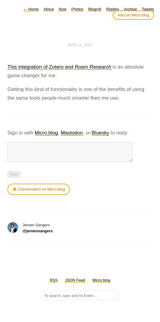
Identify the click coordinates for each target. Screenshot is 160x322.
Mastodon (72, 133)
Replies (112, 9)
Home (31, 9)
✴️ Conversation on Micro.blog (38, 193)
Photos (77, 9)
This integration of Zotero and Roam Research (59, 67)
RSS (54, 283)
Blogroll (94, 9)
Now (62, 9)
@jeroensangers (38, 234)
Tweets (148, 9)
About (49, 9)
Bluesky (101, 133)
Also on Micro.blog (133, 15)
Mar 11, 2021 (80, 45)
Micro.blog (46, 133)
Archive (130, 9)
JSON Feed (75, 283)
